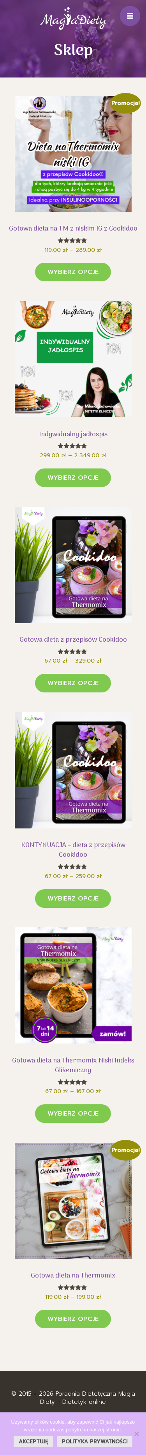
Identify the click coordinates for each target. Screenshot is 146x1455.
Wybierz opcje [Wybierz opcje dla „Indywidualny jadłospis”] (73, 477)
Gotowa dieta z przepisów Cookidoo (73, 640)
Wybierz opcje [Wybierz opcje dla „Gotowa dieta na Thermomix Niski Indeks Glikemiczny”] (73, 1113)
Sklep (73, 51)
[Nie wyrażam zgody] (136, 1434)
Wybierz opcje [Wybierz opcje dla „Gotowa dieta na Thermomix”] (73, 1319)
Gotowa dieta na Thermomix (73, 1276)
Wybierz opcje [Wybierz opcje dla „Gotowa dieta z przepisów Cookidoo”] (73, 683)
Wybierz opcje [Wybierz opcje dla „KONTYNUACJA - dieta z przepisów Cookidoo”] (73, 898)
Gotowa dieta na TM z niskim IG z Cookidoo (73, 229)
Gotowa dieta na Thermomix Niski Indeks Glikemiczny (73, 1066)
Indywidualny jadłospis (73, 434)
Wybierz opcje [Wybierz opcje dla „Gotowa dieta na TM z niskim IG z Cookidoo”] (73, 272)
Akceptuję (33, 1441)
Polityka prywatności (94, 1441)
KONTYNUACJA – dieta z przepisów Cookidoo (73, 850)
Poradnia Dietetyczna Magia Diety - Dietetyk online (87, 1398)
